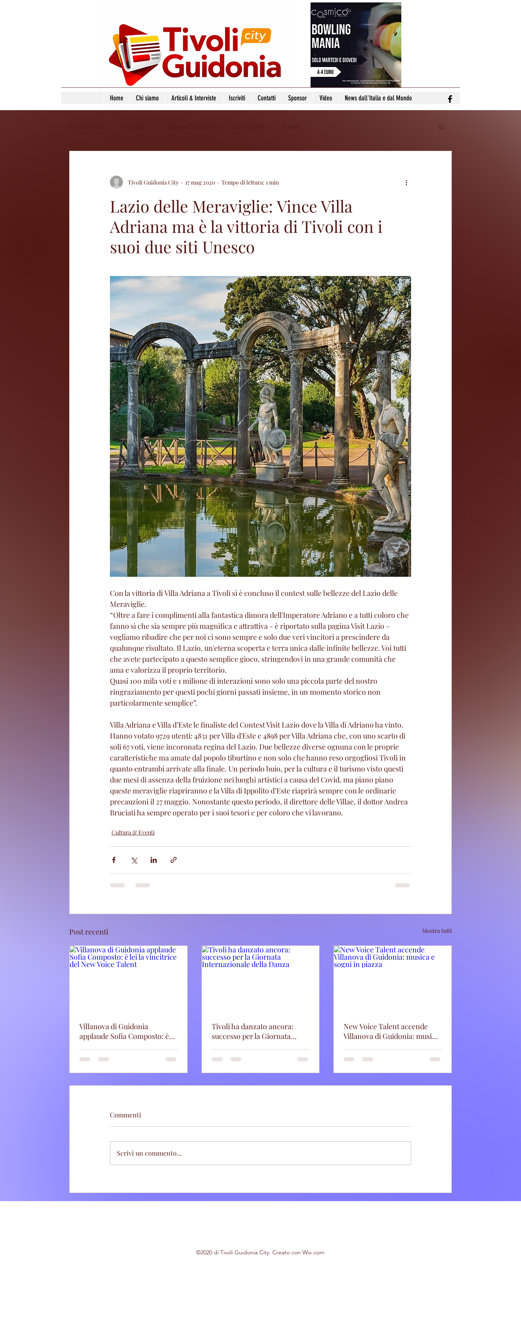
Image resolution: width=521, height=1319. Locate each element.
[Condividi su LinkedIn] (154, 860)
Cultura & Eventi (189, 126)
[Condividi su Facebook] (114, 860)
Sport (290, 126)
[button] (441, 126)
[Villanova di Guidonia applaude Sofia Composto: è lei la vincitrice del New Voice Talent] (128, 979)
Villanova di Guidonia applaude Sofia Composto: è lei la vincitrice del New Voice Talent (126, 1031)
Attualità (132, 126)
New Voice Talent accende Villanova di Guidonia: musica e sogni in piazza (391, 1031)
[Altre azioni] (406, 182)
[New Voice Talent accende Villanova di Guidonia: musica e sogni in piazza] (392, 979)
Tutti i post (86, 126)
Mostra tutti (437, 930)
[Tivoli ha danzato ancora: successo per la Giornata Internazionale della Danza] (261, 979)
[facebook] (450, 99)
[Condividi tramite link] (173, 860)
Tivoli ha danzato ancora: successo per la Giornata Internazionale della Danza (255, 1031)
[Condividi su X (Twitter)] (134, 860)
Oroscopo (249, 126)
